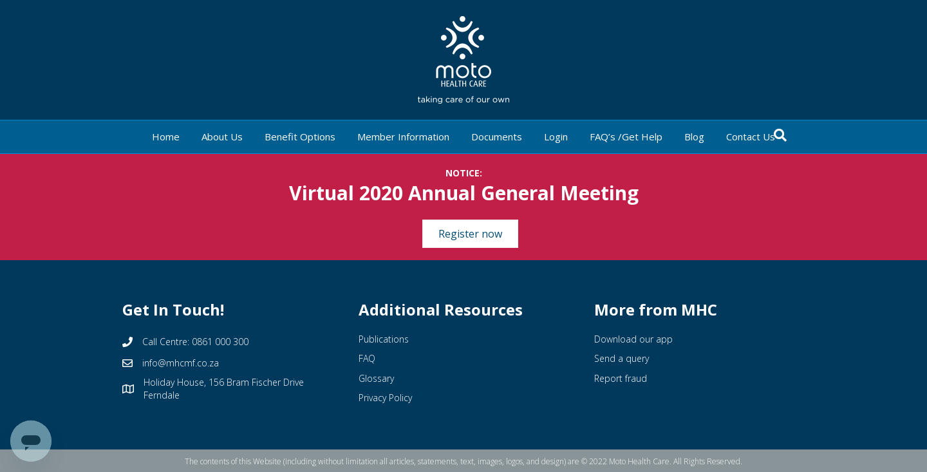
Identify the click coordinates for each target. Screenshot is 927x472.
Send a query (621, 358)
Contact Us (750, 136)
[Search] (780, 135)
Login (556, 136)
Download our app (633, 339)
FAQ (367, 358)
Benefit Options (300, 136)
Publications (384, 339)
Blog (694, 136)
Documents (496, 136)
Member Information (403, 136)
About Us (222, 136)
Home (166, 136)
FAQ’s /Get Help (626, 136)
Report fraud (620, 378)
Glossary (376, 378)
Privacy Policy (385, 398)
